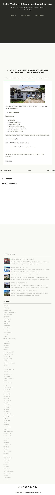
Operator (6, 310)
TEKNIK (5, 442)
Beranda (13, 15)
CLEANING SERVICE (8, 369)
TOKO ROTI (6, 444)
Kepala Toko (7, 405)
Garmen (6, 343)
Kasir (5, 308)
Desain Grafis (7, 374)
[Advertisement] (27, 30)
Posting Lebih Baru (5, 170)
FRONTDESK (7, 427)
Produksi (6, 325)
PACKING (6, 462)
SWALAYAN (6, 477)
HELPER (5, 429)
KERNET (5, 455)
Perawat (6, 391)
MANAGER (6, 389)
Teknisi (5, 330)
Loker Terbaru (25, 15)
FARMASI (6, 453)
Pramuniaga (7, 314)
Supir (5, 367)
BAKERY (6, 398)
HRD (5, 380)
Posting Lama (51, 170)
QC (4, 361)
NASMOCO (6, 460)
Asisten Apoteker (8, 416)
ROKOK (5, 438)
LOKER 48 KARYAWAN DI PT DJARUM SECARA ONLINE (23, 290)
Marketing (6, 319)
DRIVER (5, 345)
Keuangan (6, 376)
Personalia (6, 409)
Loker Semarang (39, 15)
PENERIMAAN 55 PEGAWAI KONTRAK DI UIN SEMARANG (24, 275)
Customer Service (8, 363)
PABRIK (5, 407)
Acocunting (6, 414)
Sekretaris (6, 394)
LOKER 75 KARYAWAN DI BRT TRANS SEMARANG (22, 259)
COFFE (5, 422)
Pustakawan (7, 436)
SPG (5, 350)
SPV (5, 385)
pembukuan (7, 480)
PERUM (5, 466)
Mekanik (6, 347)
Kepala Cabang (7, 431)
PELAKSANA (6, 433)
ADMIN (5, 305)
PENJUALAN (6, 400)
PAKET (5, 464)
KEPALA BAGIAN (7, 387)
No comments (46, 78)
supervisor (6, 332)
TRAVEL (5, 447)
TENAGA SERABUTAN (9, 339)
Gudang (6, 321)
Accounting (6, 328)
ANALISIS (6, 411)
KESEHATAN (6, 402)
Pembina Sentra (8, 471)
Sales (5, 323)
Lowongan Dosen (8, 378)
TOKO (5, 372)
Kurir (5, 334)
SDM (5, 440)
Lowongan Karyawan (33, 78)
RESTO (5, 317)
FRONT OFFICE (7, 354)
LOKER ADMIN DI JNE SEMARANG (19, 283)
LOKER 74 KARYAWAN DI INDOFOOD (19, 267)
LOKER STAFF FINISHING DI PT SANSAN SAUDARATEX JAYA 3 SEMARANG (27, 71)
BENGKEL (6, 420)
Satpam (6, 356)
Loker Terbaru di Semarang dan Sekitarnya (27, 4)
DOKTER (6, 425)
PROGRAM (6, 469)
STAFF (5, 475)
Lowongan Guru (7, 352)
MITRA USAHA (7, 458)
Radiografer (7, 473)
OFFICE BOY (7, 358)
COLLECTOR (7, 451)
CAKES (5, 449)
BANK (5, 418)
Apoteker (6, 396)
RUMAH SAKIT (7, 383)
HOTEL (5, 365)
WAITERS (6, 341)
